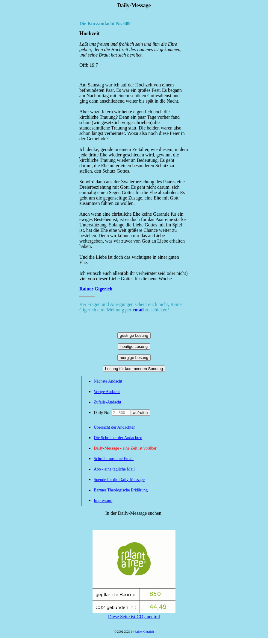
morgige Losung (134, 357)
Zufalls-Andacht (107, 402)
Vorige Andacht (107, 391)
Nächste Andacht (108, 381)
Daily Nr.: (103, 412)
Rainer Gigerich (95, 288)
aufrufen (140, 412)
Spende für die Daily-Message (119, 479)
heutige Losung (134, 346)
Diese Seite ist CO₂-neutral (134, 614)
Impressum (103, 500)
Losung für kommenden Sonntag (134, 368)
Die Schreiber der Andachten (118, 438)
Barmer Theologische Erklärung (121, 490)
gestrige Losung (134, 335)
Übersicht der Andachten (114, 427)
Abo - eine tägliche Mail (114, 469)
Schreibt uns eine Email (114, 458)
